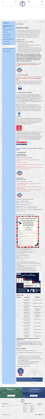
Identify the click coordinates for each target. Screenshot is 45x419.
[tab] (29, 378)
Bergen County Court (25, 407)
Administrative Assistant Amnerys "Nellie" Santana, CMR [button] (26, 380)
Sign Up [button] (11, 395)
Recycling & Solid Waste (8, 39)
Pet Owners (5, 32)
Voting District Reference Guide (25, 343)
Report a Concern (6, 51)
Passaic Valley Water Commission (32, 411)
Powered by (39, 414)
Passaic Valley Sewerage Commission (32, 409)
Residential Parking (7, 34)
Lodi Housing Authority (32, 405)
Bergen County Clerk (25, 405)
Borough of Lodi (22, 401)
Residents (21, 21)
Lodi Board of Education (25, 411)
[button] (29, 1)
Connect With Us (6, 36)
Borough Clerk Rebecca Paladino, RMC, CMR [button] (24, 378)
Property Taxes (6, 41)
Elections (5, 46)
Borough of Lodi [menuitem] (22, 4)
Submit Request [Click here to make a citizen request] (34, 395)
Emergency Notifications (8, 29)
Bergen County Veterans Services (25, 409)
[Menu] (42, 4)
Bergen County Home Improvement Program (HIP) (7, 26)
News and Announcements (8, 48)
